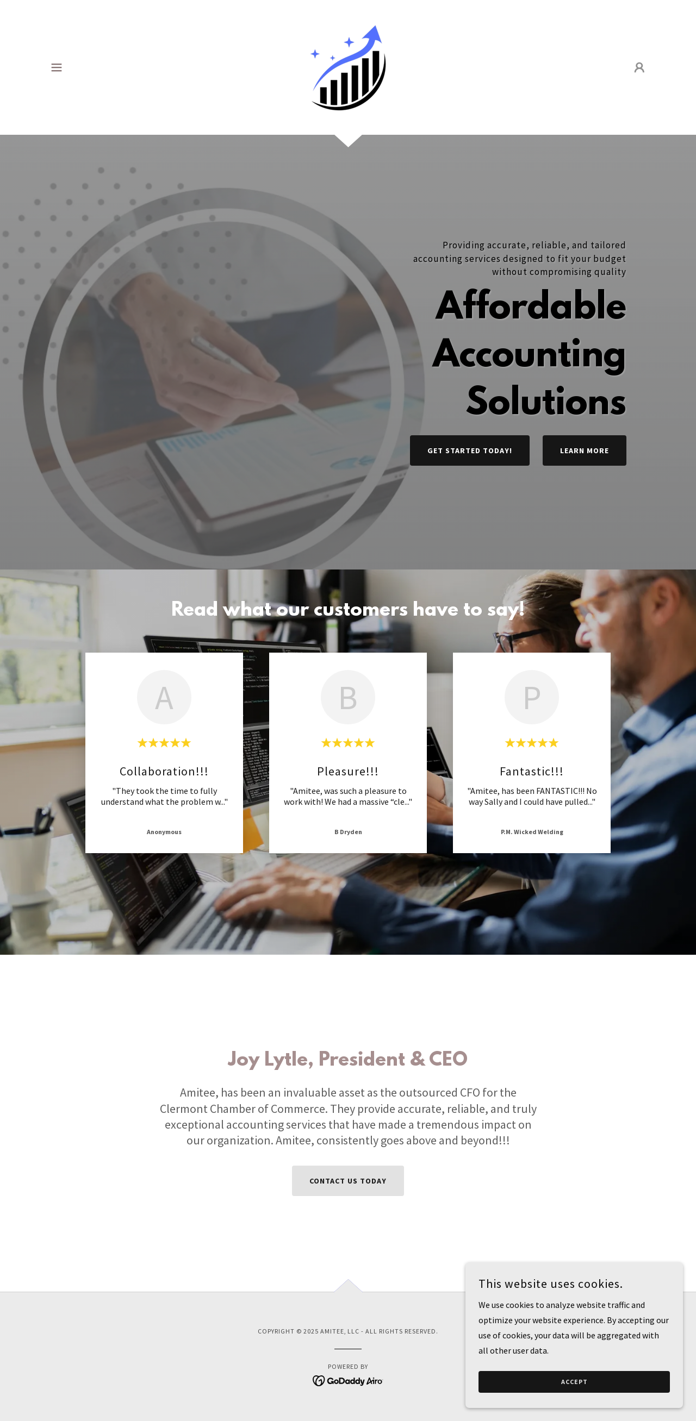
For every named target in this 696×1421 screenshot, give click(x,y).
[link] (348, 66)
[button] (56, 67)
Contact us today (348, 1181)
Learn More (584, 450)
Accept (574, 1382)
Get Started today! (469, 450)
